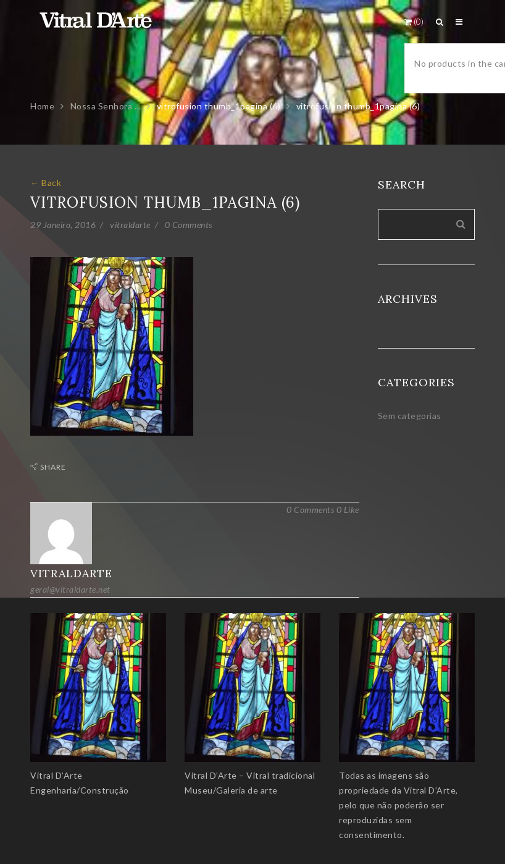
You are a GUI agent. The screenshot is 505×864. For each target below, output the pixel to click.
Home (42, 106)
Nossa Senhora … (105, 106)
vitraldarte (130, 224)
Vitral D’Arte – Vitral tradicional (250, 775)
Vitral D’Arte (56, 775)
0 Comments (188, 224)
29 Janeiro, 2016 (63, 224)
